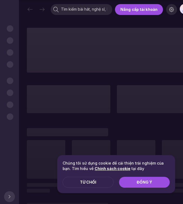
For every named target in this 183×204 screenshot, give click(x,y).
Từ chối (88, 182)
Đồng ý (144, 182)
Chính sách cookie (112, 168)
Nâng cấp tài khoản (139, 9)
